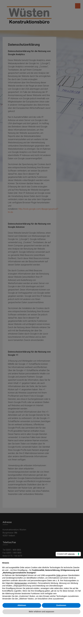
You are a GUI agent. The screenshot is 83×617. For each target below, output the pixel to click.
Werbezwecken (20, 583)
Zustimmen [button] (61, 605)
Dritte (58, 575)
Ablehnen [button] (22, 605)
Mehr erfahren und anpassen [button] (41, 611)
